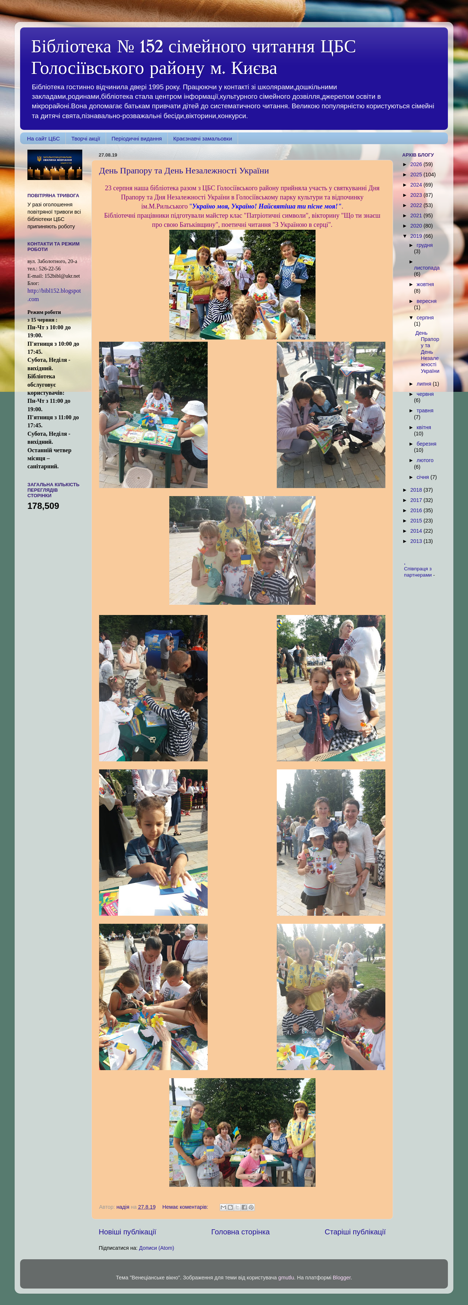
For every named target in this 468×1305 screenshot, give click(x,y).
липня (425, 384)
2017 (416, 500)
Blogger (342, 1277)
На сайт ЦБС (43, 138)
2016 (416, 510)
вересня (427, 301)
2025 (416, 174)
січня (424, 477)
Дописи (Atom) (156, 1248)
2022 (416, 205)
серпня (425, 317)
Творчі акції (85, 138)
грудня (425, 245)
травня (425, 410)
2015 (416, 521)
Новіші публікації (127, 1232)
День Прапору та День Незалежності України (184, 170)
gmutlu (286, 1277)
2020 (416, 226)
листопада (426, 268)
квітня (424, 427)
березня (427, 444)
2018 (416, 490)
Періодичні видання (137, 138)
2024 (416, 185)
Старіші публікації (355, 1232)
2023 (416, 195)
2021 (416, 215)
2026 (416, 164)
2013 (416, 541)
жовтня (425, 284)
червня (425, 394)
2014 (416, 531)
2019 (416, 236)
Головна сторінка (240, 1232)
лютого (425, 460)
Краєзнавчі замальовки (202, 138)
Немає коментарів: (186, 1207)
